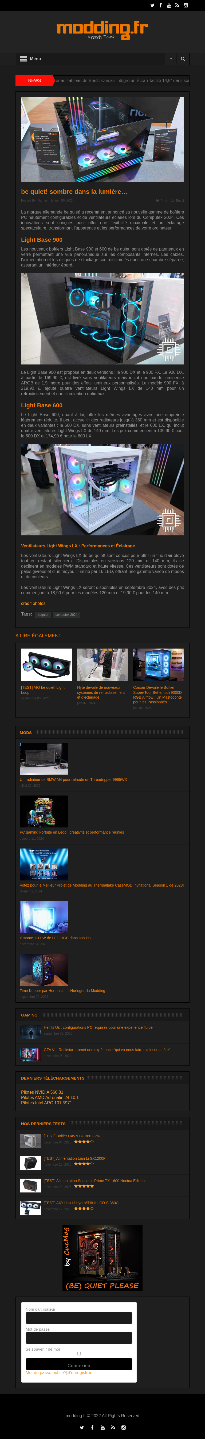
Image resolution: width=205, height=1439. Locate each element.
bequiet (43, 615)
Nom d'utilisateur (40, 1309)
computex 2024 (66, 615)
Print (161, 201)
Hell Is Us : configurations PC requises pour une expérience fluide (98, 1027)
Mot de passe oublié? (46, 1372)
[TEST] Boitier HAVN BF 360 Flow (72, 1136)
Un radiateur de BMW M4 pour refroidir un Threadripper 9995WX (73, 779)
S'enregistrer (79, 1372)
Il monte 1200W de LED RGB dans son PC (55, 938)
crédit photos (33, 603)
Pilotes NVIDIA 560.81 (42, 1092)
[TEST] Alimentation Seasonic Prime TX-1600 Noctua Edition (94, 1181)
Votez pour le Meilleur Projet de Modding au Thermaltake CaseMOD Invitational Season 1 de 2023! (102, 885)
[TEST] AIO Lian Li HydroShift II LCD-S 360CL (82, 1203)
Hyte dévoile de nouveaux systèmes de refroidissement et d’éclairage (101, 692)
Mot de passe (38, 1329)
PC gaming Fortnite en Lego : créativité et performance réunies (72, 832)
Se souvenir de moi (43, 1349)
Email (177, 201)
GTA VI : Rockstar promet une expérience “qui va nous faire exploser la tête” (107, 1050)
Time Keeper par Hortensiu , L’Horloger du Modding (62, 991)
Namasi (42, 200)
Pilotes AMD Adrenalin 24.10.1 (50, 1097)
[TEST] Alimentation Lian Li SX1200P (75, 1158)
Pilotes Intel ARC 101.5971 (46, 1103)
